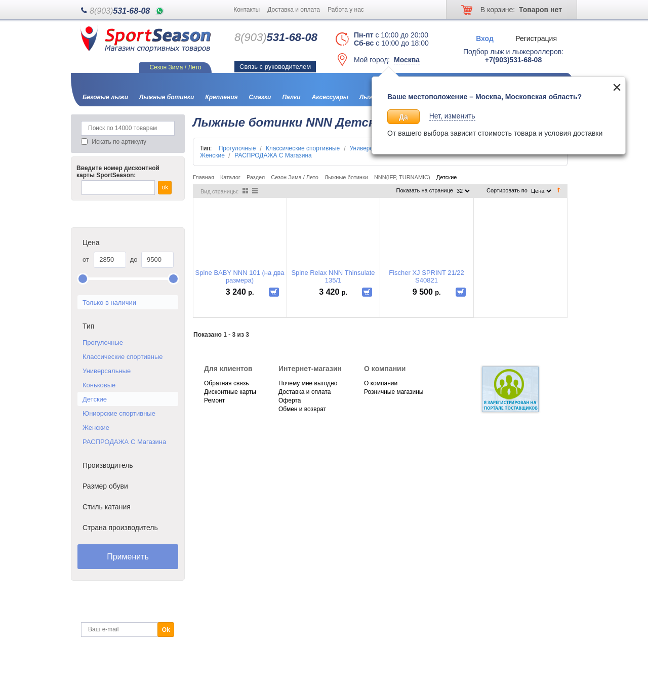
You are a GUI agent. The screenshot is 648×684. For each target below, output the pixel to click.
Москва (407, 60)
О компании (380, 383)
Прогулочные (103, 342)
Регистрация (536, 38)
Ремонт (214, 400)
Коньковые (99, 385)
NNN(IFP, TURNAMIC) (402, 177)
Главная (203, 177)
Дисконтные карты (230, 391)
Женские (96, 427)
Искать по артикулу (119, 141)
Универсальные (107, 371)
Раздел (256, 177)
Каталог (230, 177)
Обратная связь (226, 383)
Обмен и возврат (302, 409)
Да (403, 117)
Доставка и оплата (293, 9)
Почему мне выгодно (307, 383)
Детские (95, 399)
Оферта (289, 400)
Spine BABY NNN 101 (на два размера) (240, 276)
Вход (485, 38)
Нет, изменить (452, 116)
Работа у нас (346, 9)
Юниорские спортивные (119, 413)
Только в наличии (109, 302)
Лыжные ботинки (346, 177)
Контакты (246, 9)
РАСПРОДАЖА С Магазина (124, 442)
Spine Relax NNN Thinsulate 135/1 (333, 276)
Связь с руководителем (275, 66)
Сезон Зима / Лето (294, 177)
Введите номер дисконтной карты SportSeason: (117, 172)
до (134, 259)
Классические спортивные (123, 356)
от (86, 259)
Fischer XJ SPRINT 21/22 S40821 (426, 276)
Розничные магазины (393, 391)
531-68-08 (120, 11)
